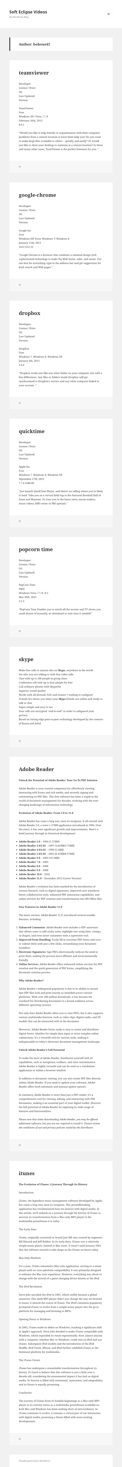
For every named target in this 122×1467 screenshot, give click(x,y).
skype (26, 659)
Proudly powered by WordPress (34, 1460)
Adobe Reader (36, 769)
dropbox (29, 313)
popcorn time (36, 549)
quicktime (32, 431)
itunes (27, 1173)
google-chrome (37, 194)
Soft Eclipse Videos (28, 12)
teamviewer (34, 72)
